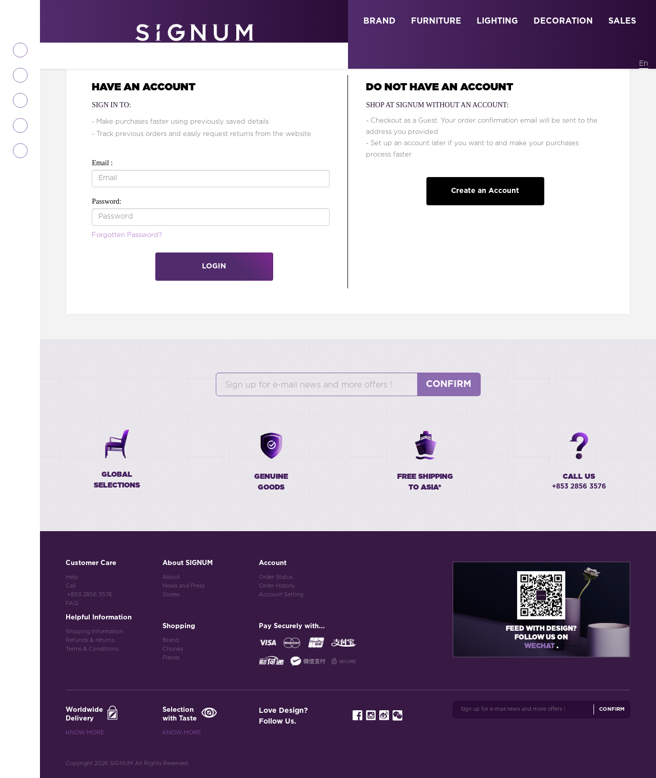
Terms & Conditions (92, 649)
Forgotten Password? (127, 235)
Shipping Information (95, 631)
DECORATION (563, 21)
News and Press (183, 586)
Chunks (172, 649)
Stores (170, 594)
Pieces (170, 657)
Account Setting (281, 594)
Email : (102, 163)
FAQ (72, 603)
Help (72, 577)
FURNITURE (436, 21)
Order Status (276, 577)
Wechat (540, 646)
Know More (85, 732)
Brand (170, 640)
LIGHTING (497, 21)
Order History (277, 586)
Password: (106, 201)
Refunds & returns (90, 640)
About (171, 577)
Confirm (448, 384)
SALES (622, 21)
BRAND (379, 21)
